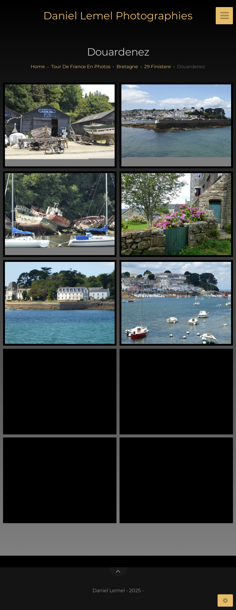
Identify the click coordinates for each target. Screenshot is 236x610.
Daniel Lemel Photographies (118, 15)
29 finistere (157, 66)
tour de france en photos (80, 66)
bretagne (127, 66)
